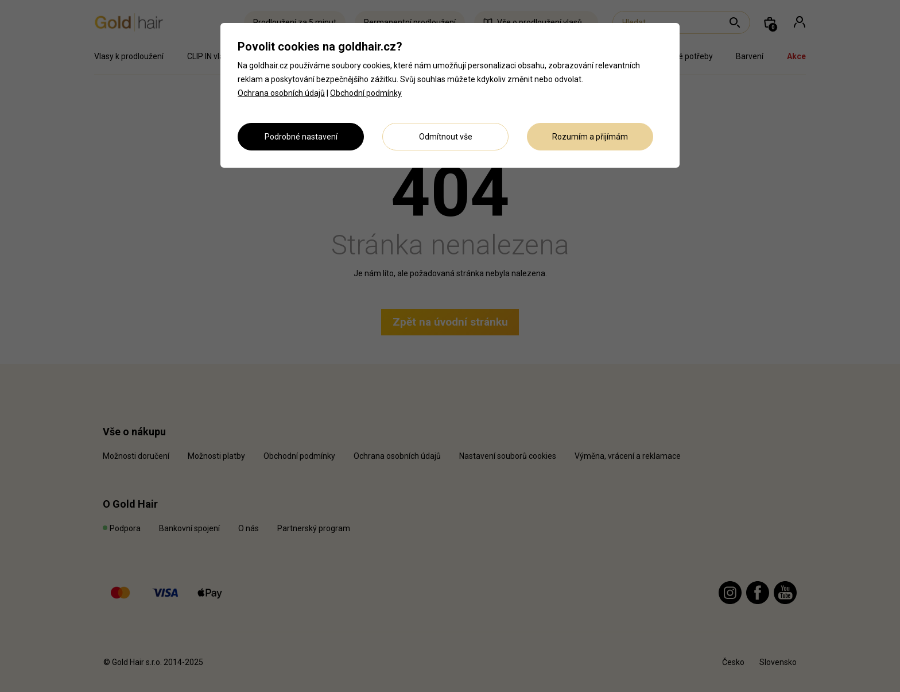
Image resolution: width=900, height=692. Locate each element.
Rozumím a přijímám (590, 136)
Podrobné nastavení (301, 136)
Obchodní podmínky (366, 93)
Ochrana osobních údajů (281, 93)
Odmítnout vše (445, 136)
